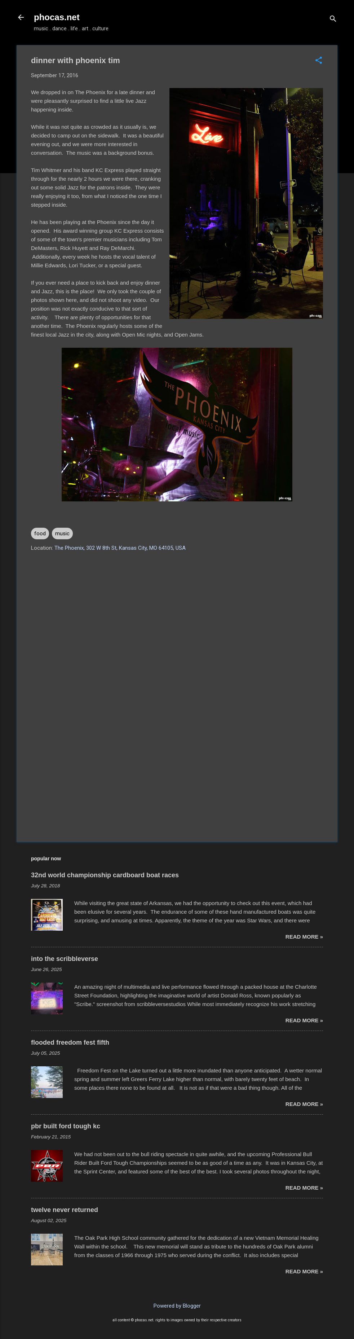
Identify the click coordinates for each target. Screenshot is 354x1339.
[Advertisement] (177, 774)
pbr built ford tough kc (65, 1126)
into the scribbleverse (64, 958)
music (62, 533)
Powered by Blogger (177, 1306)
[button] (318, 61)
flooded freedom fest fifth (70, 1042)
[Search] (333, 20)
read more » (304, 937)
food (40, 533)
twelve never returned (64, 1209)
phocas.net (57, 17)
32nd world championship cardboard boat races (105, 875)
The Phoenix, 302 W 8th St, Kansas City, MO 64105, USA (120, 548)
